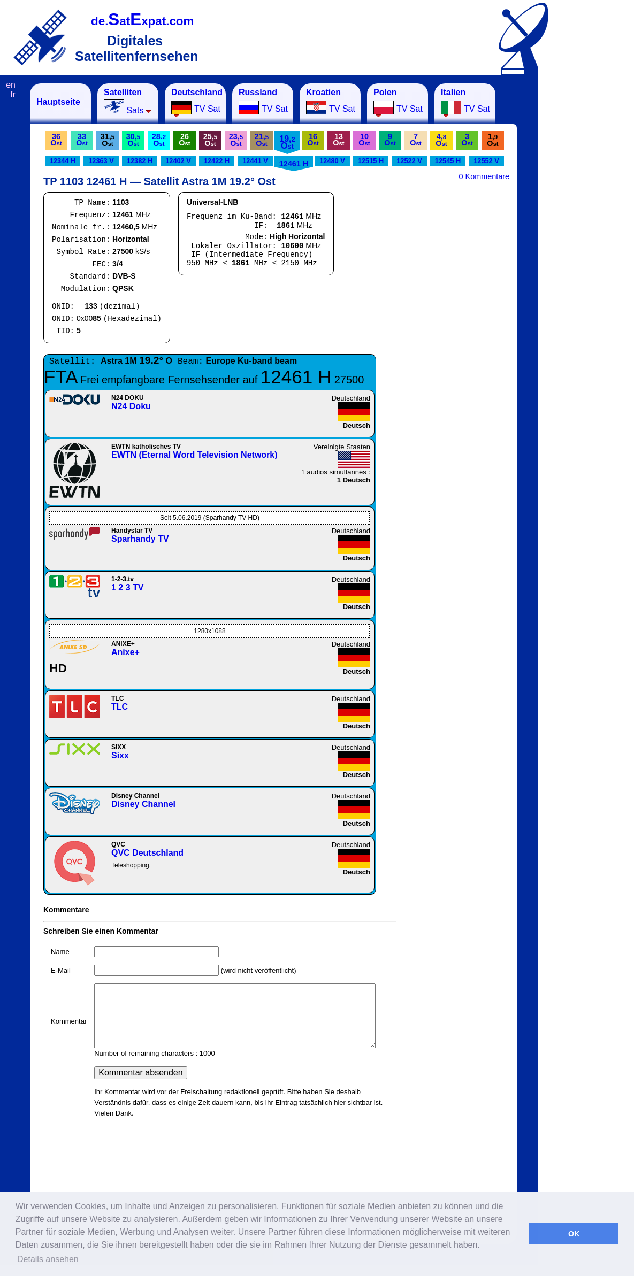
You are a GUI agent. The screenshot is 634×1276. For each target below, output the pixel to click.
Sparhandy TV (140, 538)
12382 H (139, 161)
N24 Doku (131, 406)
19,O (287, 142)
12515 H (371, 161)
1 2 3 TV (127, 587)
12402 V (178, 161)
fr (13, 94)
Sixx (120, 755)
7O (415, 139)
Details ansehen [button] (48, 1259)
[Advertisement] (591, 243)
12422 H (217, 161)
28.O (159, 140)
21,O (262, 140)
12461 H (293, 163)
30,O (133, 140)
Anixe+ (125, 652)
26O (184, 139)
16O (312, 139)
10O (364, 139)
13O (338, 139)
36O (56, 139)
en (11, 84)
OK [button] (574, 1233)
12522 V (409, 161)
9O (389, 139)
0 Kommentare (484, 176)
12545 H (448, 161)
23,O (236, 140)
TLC (119, 706)
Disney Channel (143, 804)
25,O (210, 140)
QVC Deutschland (147, 852)
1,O (492, 140)
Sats (127, 101)
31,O (107, 140)
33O (81, 139)
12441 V (255, 161)
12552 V (486, 161)
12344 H (62, 161)
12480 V (332, 161)
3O (466, 139)
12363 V (101, 161)
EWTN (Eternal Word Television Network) (194, 454)
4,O (441, 140)
